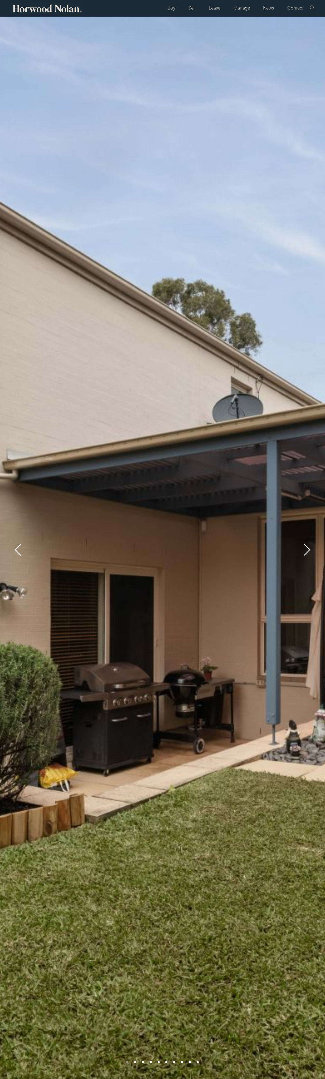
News (268, 8)
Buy (171, 8)
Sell (192, 8)
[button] (125, 1062)
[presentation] (18, 549)
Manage (242, 8)
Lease (214, 8)
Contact (295, 8)
